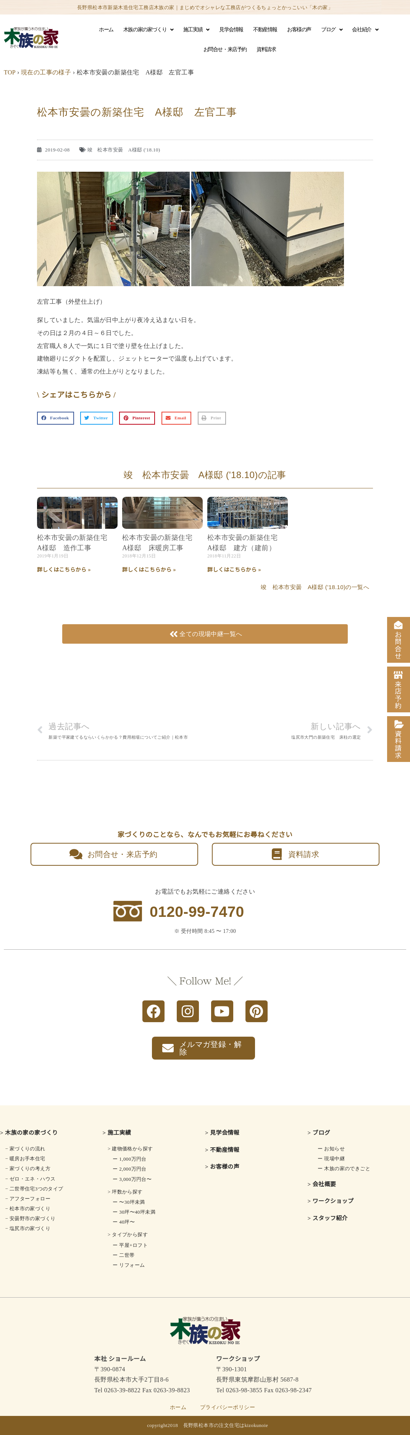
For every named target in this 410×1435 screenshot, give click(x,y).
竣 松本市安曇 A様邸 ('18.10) (123, 150)
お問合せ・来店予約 (225, 49)
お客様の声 (299, 29)
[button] (55, 418)
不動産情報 (265, 29)
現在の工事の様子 (46, 72)
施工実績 (196, 29)
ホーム (106, 29)
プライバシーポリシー (227, 1407)
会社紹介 (365, 29)
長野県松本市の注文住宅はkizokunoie (225, 1425)
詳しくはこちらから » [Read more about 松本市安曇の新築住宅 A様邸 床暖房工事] (149, 570)
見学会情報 (231, 29)
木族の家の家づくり (148, 29)
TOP (10, 72)
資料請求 (266, 49)
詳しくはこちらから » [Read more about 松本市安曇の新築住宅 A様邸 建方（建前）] (234, 570)
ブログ (331, 29)
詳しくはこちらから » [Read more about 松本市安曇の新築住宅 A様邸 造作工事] (64, 570)
